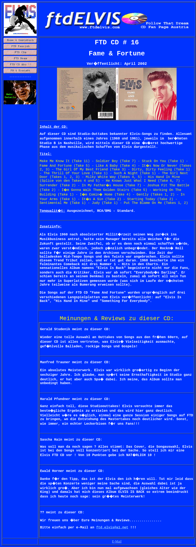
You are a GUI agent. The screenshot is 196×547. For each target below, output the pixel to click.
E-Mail (116, 541)
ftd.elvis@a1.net (112, 527)
